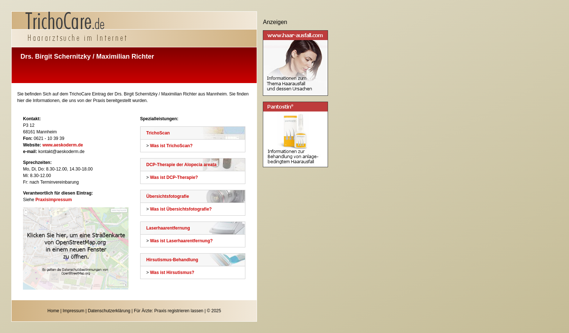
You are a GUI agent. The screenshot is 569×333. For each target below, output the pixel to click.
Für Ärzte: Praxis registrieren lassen (169, 310)
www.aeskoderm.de (62, 145)
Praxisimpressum (53, 199)
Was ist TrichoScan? (171, 145)
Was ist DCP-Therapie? (174, 177)
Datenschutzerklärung (109, 310)
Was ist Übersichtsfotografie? (181, 209)
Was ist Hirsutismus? (172, 272)
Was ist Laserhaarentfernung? (181, 240)
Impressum (73, 310)
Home (53, 310)
